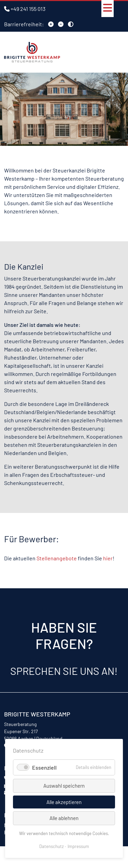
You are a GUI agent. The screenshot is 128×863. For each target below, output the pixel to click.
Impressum (78, 846)
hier (108, 558)
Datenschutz (51, 846)
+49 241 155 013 (28, 8)
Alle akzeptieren (64, 802)
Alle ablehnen (64, 818)
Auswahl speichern (64, 786)
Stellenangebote (57, 558)
